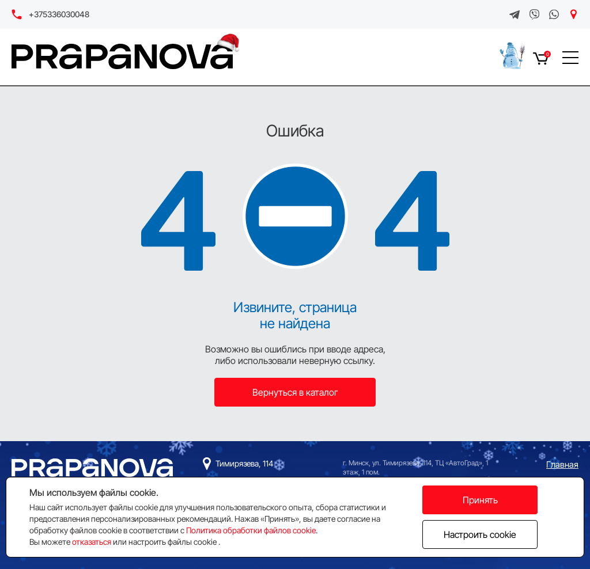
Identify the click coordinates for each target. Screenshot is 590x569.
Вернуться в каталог (295, 392)
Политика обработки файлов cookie (251, 530)
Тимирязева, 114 (244, 463)
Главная (562, 464)
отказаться (91, 542)
